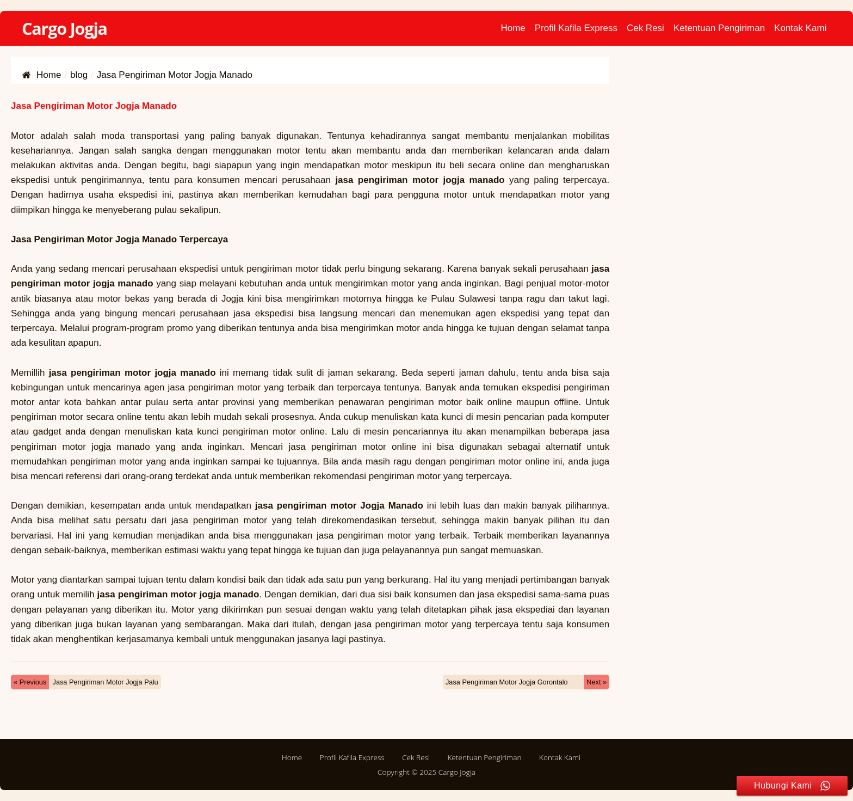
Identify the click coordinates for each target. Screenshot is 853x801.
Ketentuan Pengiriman (719, 28)
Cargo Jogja (64, 28)
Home (512, 28)
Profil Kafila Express (576, 28)
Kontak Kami (800, 28)
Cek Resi (645, 28)
